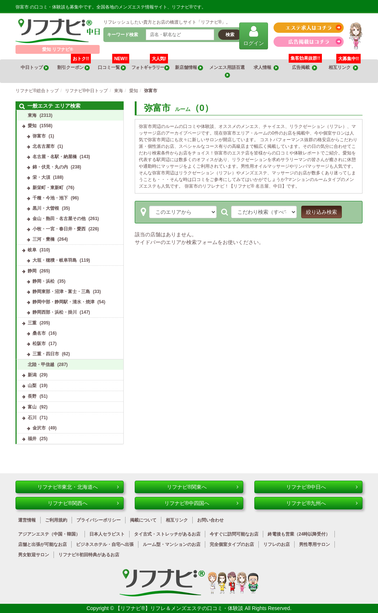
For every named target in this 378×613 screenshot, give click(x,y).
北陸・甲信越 (41, 364)
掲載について (143, 520)
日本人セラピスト (107, 534)
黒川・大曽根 (45, 208)
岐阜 (32, 249)
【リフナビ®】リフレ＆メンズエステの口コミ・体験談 (179, 608)
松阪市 (39, 343)
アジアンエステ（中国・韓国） (49, 534)
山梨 (32, 385)
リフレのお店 (276, 544)
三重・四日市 (45, 353)
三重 (32, 322)
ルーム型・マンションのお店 (171, 544)
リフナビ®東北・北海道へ (78, 487)
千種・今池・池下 (50, 198)
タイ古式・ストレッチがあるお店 (167, 534)
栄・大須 (41, 177)
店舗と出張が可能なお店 (42, 544)
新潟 (32, 374)
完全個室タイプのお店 (232, 544)
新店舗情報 (189, 67)
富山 (32, 407)
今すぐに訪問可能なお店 (234, 534)
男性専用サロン (314, 544)
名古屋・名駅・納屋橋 (54, 156)
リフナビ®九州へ (322, 503)
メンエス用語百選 (227, 71)
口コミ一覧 (113, 64)
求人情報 (266, 67)
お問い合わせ (210, 520)
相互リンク (345, 64)
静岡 (32, 271)
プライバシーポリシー (98, 520)
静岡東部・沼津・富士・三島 (61, 291)
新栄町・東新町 (47, 187)
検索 (230, 34)
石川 (32, 417)
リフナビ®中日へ (322, 487)
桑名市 (39, 333)
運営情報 (27, 520)
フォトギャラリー (150, 64)
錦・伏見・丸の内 (50, 167)
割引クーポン (74, 64)
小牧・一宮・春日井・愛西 (59, 228)
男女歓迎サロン (33, 554)
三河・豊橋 (43, 239)
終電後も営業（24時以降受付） (299, 534)
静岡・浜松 (43, 281)
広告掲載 (304, 67)
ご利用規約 (56, 520)
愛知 (32, 125)
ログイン (253, 35)
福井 (32, 438)
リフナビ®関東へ (202, 487)
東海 (32, 115)
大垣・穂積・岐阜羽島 (54, 260)
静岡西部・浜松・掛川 (54, 312)
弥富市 (39, 136)
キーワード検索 (122, 34)
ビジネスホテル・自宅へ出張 (105, 544)
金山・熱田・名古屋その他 (59, 218)
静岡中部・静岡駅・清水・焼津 (63, 301)
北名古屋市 (43, 146)
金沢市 (39, 428)
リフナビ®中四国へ (201, 503)
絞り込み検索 (321, 212)
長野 (32, 396)
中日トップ (35, 67)
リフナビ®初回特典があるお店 (88, 554)
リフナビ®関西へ (83, 503)
